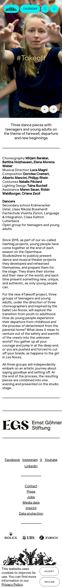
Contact (31, 486)
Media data (31, 502)
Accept (49, 571)
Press (31, 491)
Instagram (30, 460)
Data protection (31, 513)
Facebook (12, 460)
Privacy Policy (12, 584)
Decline (49, 581)
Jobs (31, 497)
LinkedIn (31, 466)
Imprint (31, 508)
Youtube (51, 460)
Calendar (30, 8)
